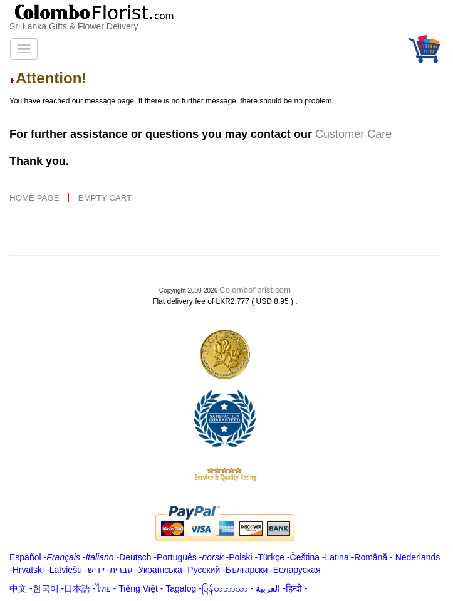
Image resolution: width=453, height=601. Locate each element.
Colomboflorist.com (255, 290)
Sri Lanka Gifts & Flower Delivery (73, 26)
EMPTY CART (105, 197)
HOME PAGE (35, 197)
